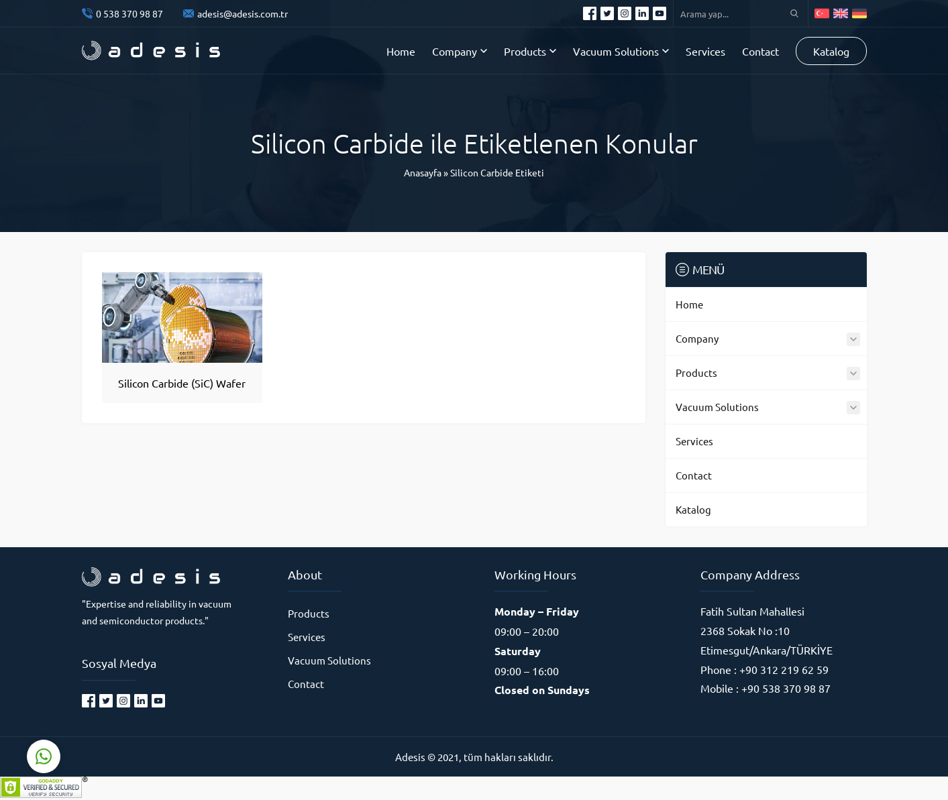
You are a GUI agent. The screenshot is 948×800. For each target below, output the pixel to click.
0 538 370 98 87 (129, 13)
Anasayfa (422, 172)
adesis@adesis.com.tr (242, 13)
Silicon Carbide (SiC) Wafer (182, 383)
